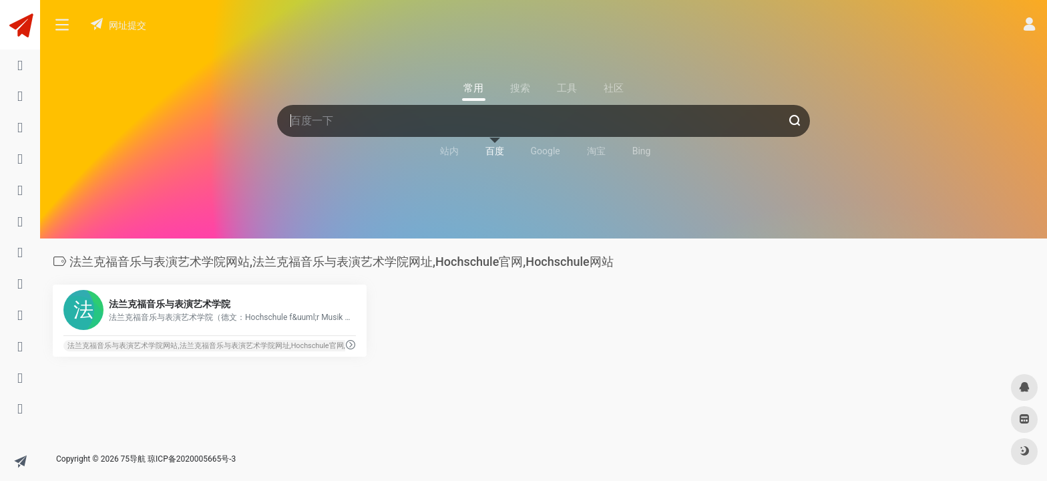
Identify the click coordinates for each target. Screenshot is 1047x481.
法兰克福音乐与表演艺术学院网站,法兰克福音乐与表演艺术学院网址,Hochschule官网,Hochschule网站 (232, 345)
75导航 (133, 459)
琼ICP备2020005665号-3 (192, 459)
